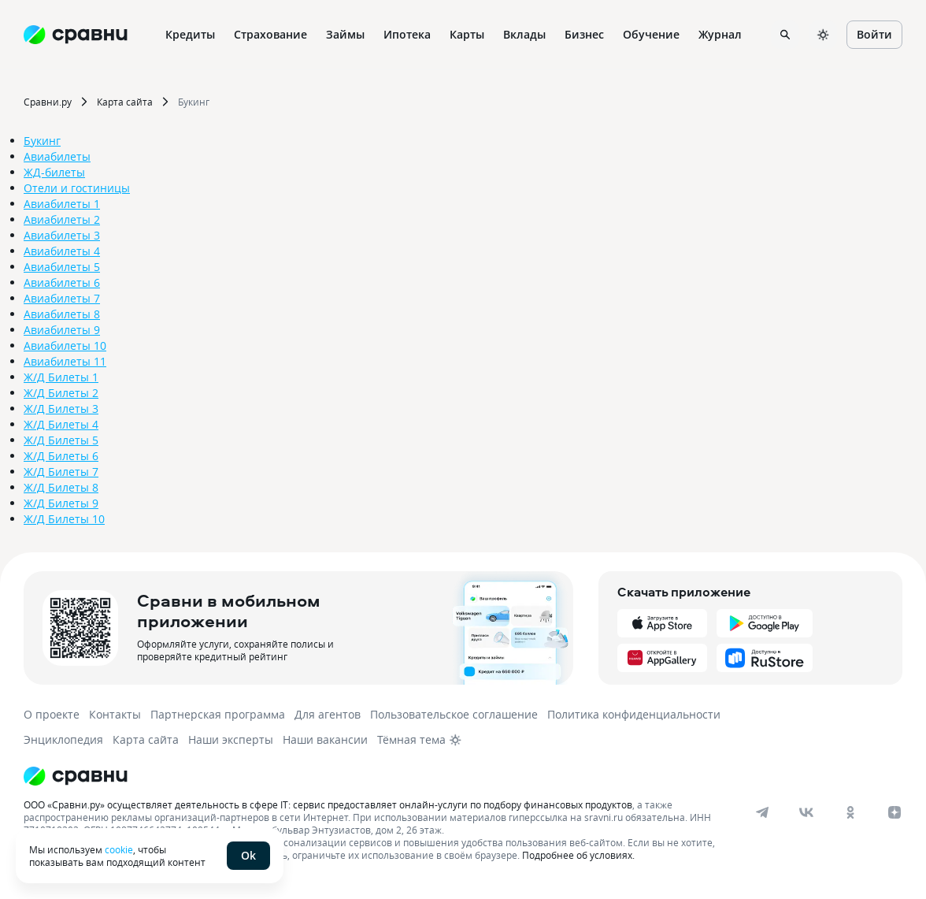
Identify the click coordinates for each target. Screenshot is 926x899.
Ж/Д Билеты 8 (61, 487)
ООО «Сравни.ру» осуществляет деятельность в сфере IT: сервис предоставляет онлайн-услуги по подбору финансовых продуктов (328, 804)
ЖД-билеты (54, 172)
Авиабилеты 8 (62, 313)
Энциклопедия (63, 739)
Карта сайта (125, 101)
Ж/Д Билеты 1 (61, 377)
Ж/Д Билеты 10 (64, 518)
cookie (119, 849)
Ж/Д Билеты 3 (61, 408)
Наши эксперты (230, 739)
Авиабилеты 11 (65, 361)
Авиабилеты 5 (62, 266)
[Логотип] (388, 776)
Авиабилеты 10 (65, 345)
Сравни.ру (48, 101)
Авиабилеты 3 (62, 235)
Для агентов (327, 714)
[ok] (850, 812)
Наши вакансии (325, 739)
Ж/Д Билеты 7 (61, 471)
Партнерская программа (217, 714)
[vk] (806, 812)
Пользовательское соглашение (454, 714)
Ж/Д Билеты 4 (61, 424)
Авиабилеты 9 (62, 329)
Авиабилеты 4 (62, 250)
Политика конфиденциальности (633, 714)
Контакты (115, 714)
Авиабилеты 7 (62, 298)
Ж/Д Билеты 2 (61, 392)
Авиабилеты (57, 156)
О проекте (52, 714)
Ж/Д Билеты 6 (61, 455)
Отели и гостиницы (77, 187)
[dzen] (894, 812)
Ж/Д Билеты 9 (61, 503)
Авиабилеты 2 (62, 219)
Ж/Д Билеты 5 (61, 440)
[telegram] (762, 812)
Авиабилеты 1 (62, 203)
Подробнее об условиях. (578, 855)
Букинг (193, 101)
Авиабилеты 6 (62, 282)
